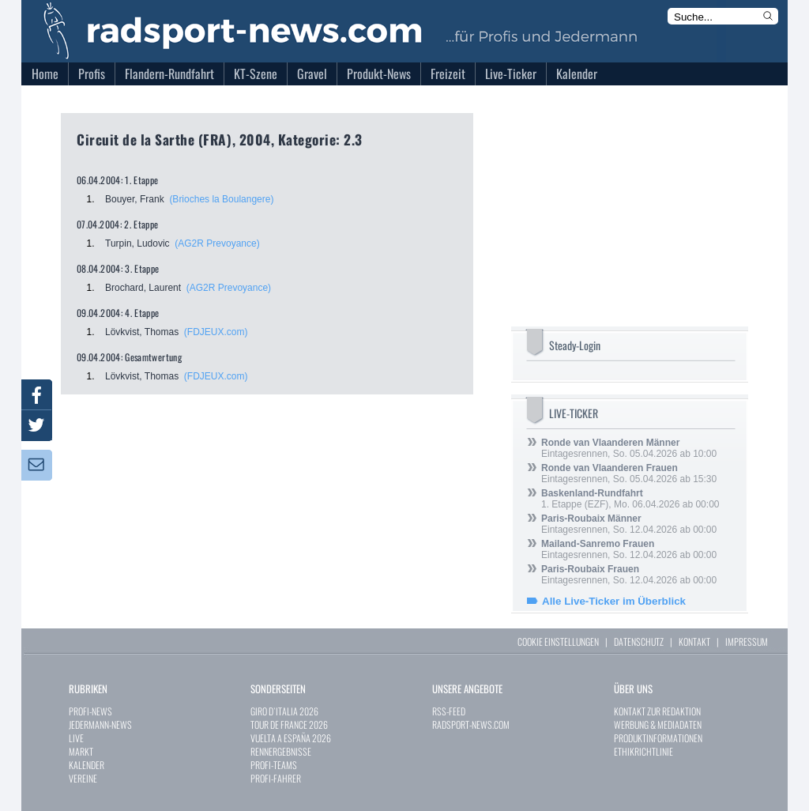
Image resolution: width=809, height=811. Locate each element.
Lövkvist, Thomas (142, 332)
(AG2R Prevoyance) (217, 243)
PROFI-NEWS (90, 711)
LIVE (76, 738)
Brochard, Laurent (143, 287)
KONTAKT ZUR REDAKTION (657, 711)
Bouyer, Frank (134, 199)
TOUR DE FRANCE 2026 (289, 724)
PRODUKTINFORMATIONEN (658, 738)
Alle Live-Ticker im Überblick (614, 601)
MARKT (81, 751)
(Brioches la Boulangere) (221, 199)
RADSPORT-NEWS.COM (471, 724)
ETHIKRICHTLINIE (643, 751)
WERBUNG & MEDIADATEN (658, 724)
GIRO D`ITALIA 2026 (284, 711)
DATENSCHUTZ (639, 641)
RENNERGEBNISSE (280, 751)
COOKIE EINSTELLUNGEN (558, 641)
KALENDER (86, 764)
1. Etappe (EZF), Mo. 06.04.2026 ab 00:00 (630, 499)
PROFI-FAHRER (275, 778)
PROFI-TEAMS (273, 764)
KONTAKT (694, 641)
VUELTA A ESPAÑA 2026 (290, 738)
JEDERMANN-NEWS (100, 724)
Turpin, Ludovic (137, 243)
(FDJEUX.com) (216, 332)
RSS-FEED (448, 711)
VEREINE (83, 778)
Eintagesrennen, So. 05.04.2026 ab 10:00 (629, 448)
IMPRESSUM (746, 641)
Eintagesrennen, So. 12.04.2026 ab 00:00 (629, 524)
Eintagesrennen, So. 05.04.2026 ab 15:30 (629, 473)
